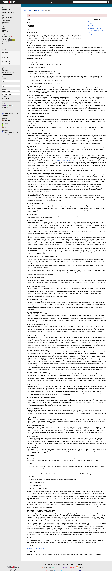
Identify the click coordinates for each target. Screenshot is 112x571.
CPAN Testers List (6, 61)
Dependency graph (6, 63)
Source (5, 19)
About (31, 2)
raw (8, 19)
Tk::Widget (30, 548)
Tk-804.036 (38, 11)
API (57, 2)
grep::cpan (41, 2)
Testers (5, 36)
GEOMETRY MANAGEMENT (94, 28)
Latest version (6, 100)
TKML (4, 125)
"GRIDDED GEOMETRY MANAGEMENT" (67, 160)
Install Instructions (7, 74)
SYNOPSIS (90, 23)
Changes (5, 24)
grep (4, 83)
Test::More (4, 55)
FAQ (51, 2)
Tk (3, 7)
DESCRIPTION (91, 25)
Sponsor (36, 2)
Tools (54, 2)
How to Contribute (7, 31)
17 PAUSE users (5, 107)
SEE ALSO (90, 34)
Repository (5, 28)
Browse (5, 22)
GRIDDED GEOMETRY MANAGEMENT (97, 30)
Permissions (6, 70)
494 (11, 36)
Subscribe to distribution (9, 72)
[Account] (107, 2)
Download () (7, 17)
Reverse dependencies (7, 59)
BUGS (89, 32)
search (4, 78)
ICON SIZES (90, 27)
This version (6, 98)
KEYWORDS (90, 36)
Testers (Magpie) (7, 38)
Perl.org (80, 564)
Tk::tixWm (35, 548)
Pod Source (6, 20)
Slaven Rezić (6, 120)
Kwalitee (5, 39)
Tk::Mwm (41, 548)
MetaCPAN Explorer (8, 69)
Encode (3, 54)
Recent (47, 2)
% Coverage (6, 41)
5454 (8, 36)
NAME (89, 21)
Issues (4, 30)
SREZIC (4, 127)
